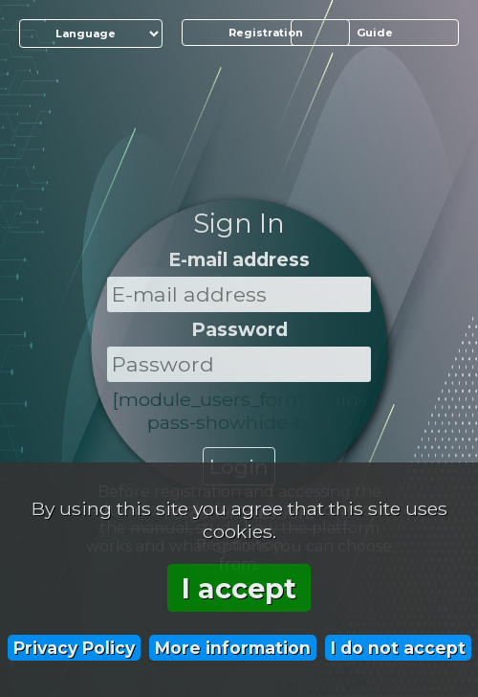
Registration (265, 32)
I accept (239, 588)
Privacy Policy (74, 648)
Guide (375, 32)
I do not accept (398, 648)
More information (233, 648)
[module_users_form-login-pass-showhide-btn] (239, 411)
